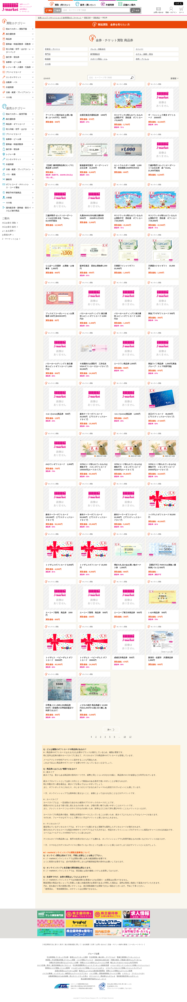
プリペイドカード (11, 72)
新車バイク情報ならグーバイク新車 (119, 971)
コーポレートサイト (136, 944)
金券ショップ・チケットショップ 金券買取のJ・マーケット (59, 18)
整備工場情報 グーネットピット (128, 957)
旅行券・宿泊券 (10, 57)
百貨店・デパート (52, 49)
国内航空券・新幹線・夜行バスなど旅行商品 (16, 209)
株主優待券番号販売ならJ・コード (93, 979)
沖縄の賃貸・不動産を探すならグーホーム (126, 960)
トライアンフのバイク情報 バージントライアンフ (124, 968)
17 (130, 737)
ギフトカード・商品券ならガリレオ (102, 976)
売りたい (63, 5)
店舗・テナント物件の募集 (117, 944)
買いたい (88, 5)
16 (125, 737)
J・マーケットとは (10, 239)
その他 (7, 97)
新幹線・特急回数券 (12, 144)
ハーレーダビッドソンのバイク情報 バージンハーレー (130, 965)
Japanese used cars (102, 960)
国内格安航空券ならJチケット (128, 976)
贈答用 (7, 179)
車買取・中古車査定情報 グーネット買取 (60, 960)
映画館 (48, 59)
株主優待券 (8, 33)
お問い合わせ (158, 12)
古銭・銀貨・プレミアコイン (16, 92)
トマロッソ (126, 973)
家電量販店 (95, 54)
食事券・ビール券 (11, 62)
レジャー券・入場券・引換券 (16, 67)
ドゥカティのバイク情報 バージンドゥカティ (87, 968)
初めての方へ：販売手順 (14, 114)
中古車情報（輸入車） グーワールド (102, 957)
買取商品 (96, 18)
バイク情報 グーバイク (85, 960)
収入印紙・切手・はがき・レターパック (16, 50)
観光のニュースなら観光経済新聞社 (92, 971)
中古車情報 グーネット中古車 (57, 957)
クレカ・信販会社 (98, 49)
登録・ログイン (171, 12)
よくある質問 (7, 231)
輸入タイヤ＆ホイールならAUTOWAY (124, 963)
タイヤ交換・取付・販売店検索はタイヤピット (54, 965)
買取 (50, 10)
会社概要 (86, 944)
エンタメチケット (11, 77)
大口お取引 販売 (9, 227)
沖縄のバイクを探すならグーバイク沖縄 (94, 963)
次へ (109, 729)
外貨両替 (110, 5)
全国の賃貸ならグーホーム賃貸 (66, 971)
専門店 (48, 54)
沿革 (92, 944)
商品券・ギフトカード (13, 124)
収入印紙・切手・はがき (14, 129)
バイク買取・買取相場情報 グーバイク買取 (105, 973)
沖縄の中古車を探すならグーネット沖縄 (63, 963)
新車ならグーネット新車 (79, 957)
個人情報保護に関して (73, 944)
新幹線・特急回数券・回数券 (16, 44)
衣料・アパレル (142, 59)
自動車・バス (9, 82)
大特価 (7, 197)
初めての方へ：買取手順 (14, 28)
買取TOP (87, 18)
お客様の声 (7, 235)
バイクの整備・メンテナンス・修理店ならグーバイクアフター (65, 973)
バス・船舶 (8, 174)
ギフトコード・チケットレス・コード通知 (15, 186)
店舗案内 (129, 5)
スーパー (139, 49)
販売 (58, 10)
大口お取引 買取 (9, 223)
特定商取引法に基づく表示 (53, 944)
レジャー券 (8, 154)
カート (181, 12)
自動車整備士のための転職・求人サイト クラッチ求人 (68, 976)
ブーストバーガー (138, 973)
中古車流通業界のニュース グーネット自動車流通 (91, 965)
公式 (178, 3)
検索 (137, 10)
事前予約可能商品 (11, 192)
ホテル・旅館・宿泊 (144, 54)
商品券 (7, 39)
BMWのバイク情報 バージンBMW (57, 968)
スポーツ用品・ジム (98, 59)
